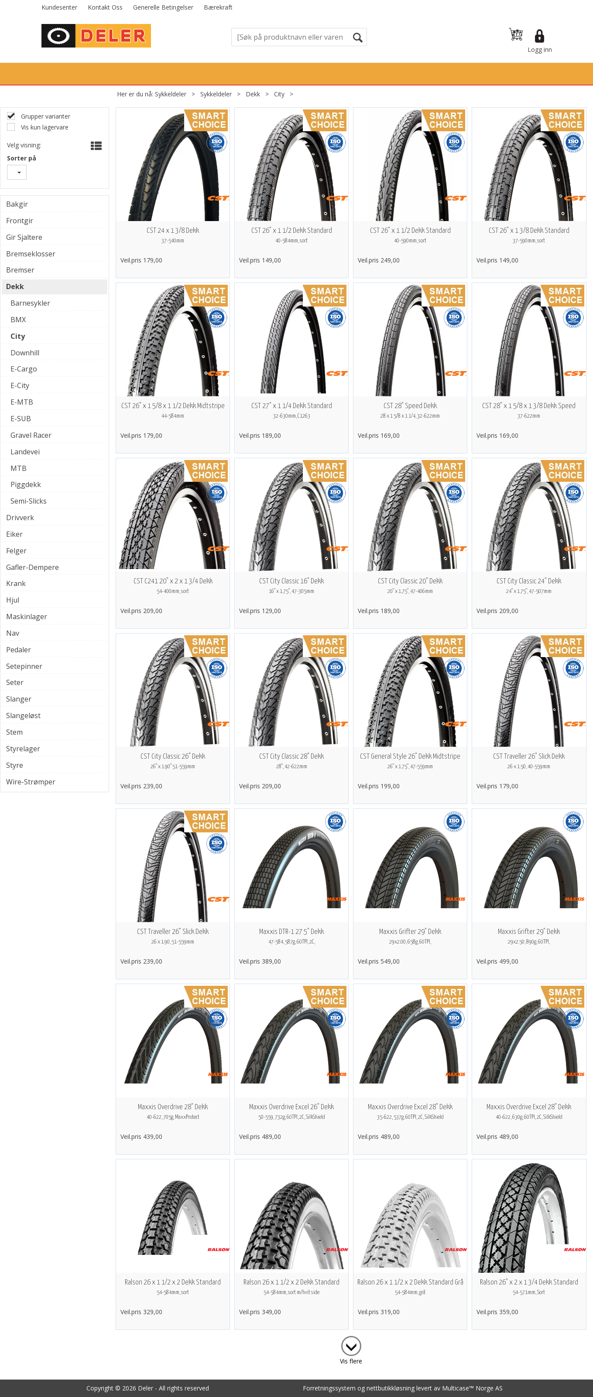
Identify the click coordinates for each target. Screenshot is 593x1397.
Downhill (24, 353)
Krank (16, 583)
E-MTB (21, 402)
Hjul (12, 600)
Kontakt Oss (105, 7)
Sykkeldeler (170, 94)
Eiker (14, 534)
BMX (18, 319)
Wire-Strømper (30, 782)
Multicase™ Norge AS (472, 1388)
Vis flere (351, 1361)
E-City (19, 385)
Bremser (20, 270)
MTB (18, 468)
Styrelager (23, 748)
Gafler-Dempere (32, 567)
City (279, 94)
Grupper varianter (44, 116)
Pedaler (18, 649)
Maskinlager (26, 616)
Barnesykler (30, 303)
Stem (14, 732)
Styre (14, 765)
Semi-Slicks (28, 501)
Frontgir (19, 220)
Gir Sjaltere (24, 237)
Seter (15, 682)
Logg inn (540, 49)
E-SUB (20, 418)
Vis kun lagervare (44, 127)
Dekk (253, 94)
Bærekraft (218, 7)
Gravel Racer (30, 435)
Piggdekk (25, 484)
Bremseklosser (30, 254)
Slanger (18, 699)
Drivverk (20, 517)
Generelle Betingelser (163, 7)
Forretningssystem (329, 1388)
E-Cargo (23, 369)
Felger (16, 550)
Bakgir (17, 204)
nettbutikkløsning (391, 1388)
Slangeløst (23, 715)
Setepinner (24, 666)
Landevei (25, 452)
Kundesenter (59, 7)
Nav (12, 633)
